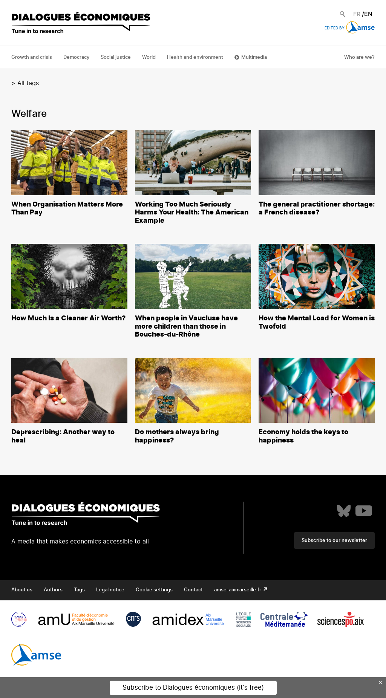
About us (21, 590)
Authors (53, 590)
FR (356, 14)
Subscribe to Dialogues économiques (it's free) (193, 687)
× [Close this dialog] (380, 682)
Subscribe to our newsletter (334, 540)
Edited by (350, 28)
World (149, 57)
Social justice (116, 57)
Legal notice (110, 590)
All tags (28, 83)
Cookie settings (154, 590)
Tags (79, 590)
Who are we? (359, 57)
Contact (193, 590)
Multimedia (254, 57)
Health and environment (195, 57)
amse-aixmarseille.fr (238, 590)
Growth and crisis (31, 57)
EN (368, 14)
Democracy (76, 57)
